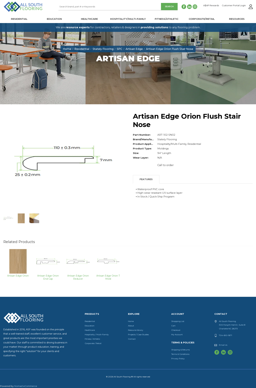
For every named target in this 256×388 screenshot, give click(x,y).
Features (146, 179)
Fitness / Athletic (92, 339)
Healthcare (89, 18)
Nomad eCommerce (25, 386)
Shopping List (177, 321)
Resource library (135, 330)
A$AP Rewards (211, 5)
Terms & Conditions (180, 354)
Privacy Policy (178, 358)
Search (169, 6)
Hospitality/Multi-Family (128, 18)
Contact (132, 339)
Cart (173, 325)
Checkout (175, 330)
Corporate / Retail (93, 343)
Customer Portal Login (234, 5)
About (131, 325)
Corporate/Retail (202, 18)
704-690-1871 (225, 335)
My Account (177, 334)
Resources (237, 18)
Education (54, 18)
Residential (19, 18)
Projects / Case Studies (138, 334)
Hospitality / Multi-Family (97, 334)
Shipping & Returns (180, 349)
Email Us (223, 345)
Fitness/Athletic (166, 18)
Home (131, 321)
